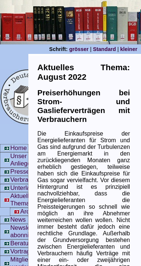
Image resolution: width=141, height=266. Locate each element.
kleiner (128, 49)
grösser (79, 49)
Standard (104, 49)
